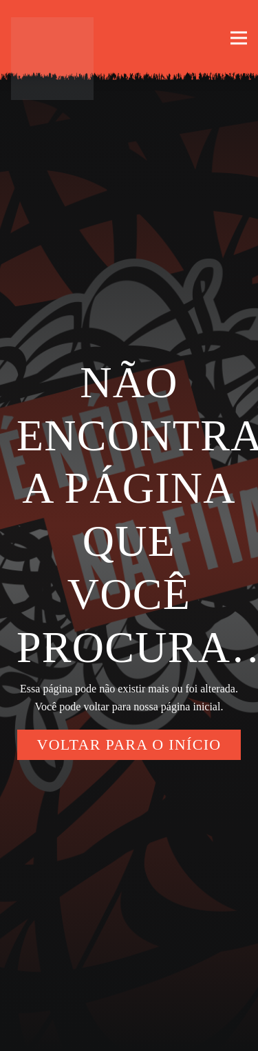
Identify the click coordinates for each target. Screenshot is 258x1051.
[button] (239, 38)
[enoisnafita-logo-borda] (52, 58)
